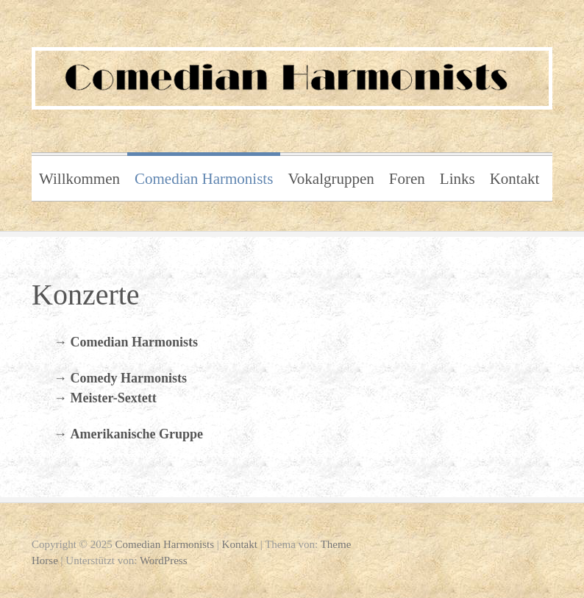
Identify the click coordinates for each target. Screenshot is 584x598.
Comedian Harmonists (204, 179)
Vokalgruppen (331, 179)
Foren (407, 179)
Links (457, 179)
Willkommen (79, 179)
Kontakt (515, 179)
